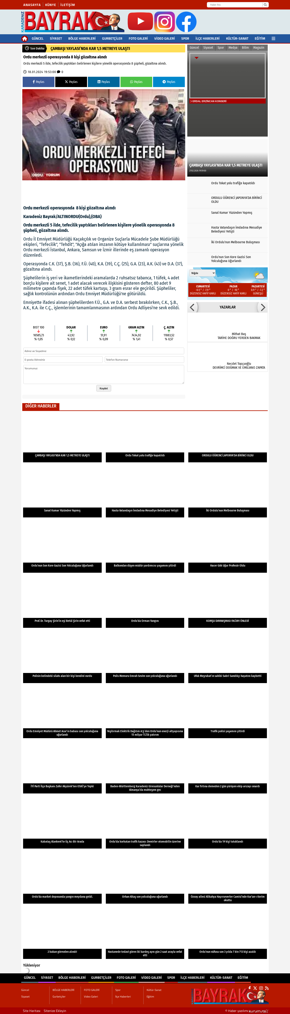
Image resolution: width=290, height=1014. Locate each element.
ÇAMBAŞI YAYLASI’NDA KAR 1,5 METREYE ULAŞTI (90, 48)
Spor (185, 38)
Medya (233, 48)
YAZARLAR (228, 307)
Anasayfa (32, 4)
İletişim (67, 4)
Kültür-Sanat (237, 38)
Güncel (38, 38)
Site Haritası (31, 1010)
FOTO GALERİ (138, 38)
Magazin (258, 48)
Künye (50, 4)
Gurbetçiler (112, 38)
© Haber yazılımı (247, 1010)
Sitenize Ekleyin (55, 1010)
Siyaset (56, 38)
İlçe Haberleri (208, 38)
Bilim (245, 48)
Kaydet (104, 388)
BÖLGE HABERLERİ (82, 38)
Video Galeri (164, 38)
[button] (192, 307)
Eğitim (260, 38)
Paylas (38, 82)
